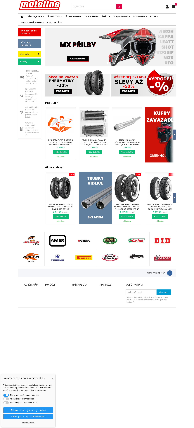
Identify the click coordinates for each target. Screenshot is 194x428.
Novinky (23, 214)
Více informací (28, 422)
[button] (173, 134)
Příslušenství (26, 176)
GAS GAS (25, 48)
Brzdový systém (27, 139)
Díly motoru (53, 16)
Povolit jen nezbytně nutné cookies (28, 416)
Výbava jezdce (35, 16)
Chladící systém (27, 144)
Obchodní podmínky (107, 396)
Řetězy (105, 16)
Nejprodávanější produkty (82, 400)
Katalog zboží (27, 97)
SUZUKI (24, 71)
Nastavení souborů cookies (56, 410)
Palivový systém (27, 149)
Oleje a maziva (120, 16)
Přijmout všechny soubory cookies (28, 410)
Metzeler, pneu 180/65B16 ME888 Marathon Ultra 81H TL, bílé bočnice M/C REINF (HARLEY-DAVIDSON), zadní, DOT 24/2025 (127, 209)
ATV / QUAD (26, 81)
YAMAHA (25, 76)
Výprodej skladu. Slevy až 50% (28, 196)
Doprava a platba (106, 393)
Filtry (153, 16)
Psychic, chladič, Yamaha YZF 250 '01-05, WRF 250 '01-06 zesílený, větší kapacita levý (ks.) (94, 143)
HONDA (24, 52)
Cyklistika (25, 186)
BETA (23, 38)
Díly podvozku (72, 16)
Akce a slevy (25, 206)
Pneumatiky (139, 16)
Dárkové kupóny (28, 191)
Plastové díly (54, 22)
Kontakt (102, 403)
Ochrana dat (104, 400)
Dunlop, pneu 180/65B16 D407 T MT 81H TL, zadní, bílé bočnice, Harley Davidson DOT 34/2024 (160, 208)
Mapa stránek (78, 403)
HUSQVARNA (26, 57)
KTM (23, 67)
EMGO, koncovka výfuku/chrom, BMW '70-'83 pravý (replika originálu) (127, 142)
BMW (23, 43)
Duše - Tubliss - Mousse (27, 171)
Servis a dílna (27, 165)
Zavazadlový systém (31, 22)
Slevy (74, 393)
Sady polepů (90, 16)
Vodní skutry (26, 181)
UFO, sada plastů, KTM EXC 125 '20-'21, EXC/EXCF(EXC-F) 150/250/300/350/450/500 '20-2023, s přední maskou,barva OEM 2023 (60, 144)
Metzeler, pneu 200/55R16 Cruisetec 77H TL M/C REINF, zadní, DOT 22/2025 (60, 206)
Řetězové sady (27, 130)
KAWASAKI (25, 62)
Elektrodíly (25, 125)
